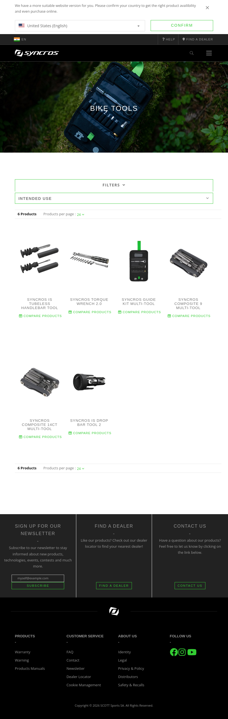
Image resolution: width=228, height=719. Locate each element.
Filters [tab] (113, 185)
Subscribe (38, 585)
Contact (73, 660)
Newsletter (76, 668)
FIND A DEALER (114, 585)
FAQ (70, 651)
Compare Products (40, 316)
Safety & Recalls (131, 684)
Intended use (113, 198)
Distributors (128, 676)
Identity (124, 651)
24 (80, 214)
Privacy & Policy (131, 668)
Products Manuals (30, 668)
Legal (122, 660)
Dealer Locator (79, 676)
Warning (22, 660)
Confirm (182, 25)
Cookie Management (84, 684)
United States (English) (79, 25)
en (20, 39)
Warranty (22, 651)
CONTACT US (190, 585)
